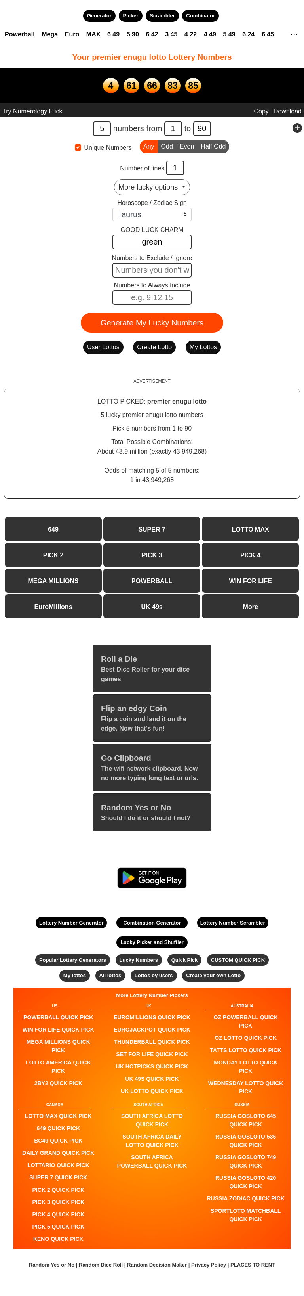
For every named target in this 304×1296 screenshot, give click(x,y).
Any (148, 146)
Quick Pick (184, 960)
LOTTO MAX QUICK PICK (58, 1116)
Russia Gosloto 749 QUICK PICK (245, 1161)
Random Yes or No (51, 1265)
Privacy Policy (208, 1265)
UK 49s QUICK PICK (152, 1079)
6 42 (152, 34)
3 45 (171, 34)
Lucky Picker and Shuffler (152, 942)
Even (187, 146)
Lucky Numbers (139, 960)
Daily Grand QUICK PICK (58, 1153)
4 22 (190, 34)
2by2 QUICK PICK (58, 1083)
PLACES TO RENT (252, 1265)
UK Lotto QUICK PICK (152, 1091)
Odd (167, 146)
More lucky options (149, 187)
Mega (50, 34)
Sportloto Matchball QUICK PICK (246, 1215)
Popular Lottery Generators (72, 960)
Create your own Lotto (213, 975)
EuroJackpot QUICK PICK (152, 1029)
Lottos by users (154, 975)
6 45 (268, 34)
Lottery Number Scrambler (232, 923)
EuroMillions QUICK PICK (152, 1017)
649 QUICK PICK (58, 1128)
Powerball (20, 34)
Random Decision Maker (157, 1265)
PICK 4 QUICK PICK (58, 1214)
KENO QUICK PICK (58, 1239)
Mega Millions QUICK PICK (58, 1046)
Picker (130, 16)
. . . (294, 33)
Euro (72, 34)
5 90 (133, 34)
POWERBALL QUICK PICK (58, 1017)
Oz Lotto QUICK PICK (246, 1038)
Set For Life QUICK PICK (152, 1054)
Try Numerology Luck (32, 111)
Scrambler (162, 16)
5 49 (229, 34)
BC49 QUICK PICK (58, 1140)
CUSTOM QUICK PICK (238, 960)
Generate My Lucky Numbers (152, 322)
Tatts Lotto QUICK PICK (245, 1050)
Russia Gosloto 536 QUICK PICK (245, 1140)
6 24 (248, 34)
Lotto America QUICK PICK (58, 1066)
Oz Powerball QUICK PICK (245, 1021)
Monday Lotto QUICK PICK (245, 1066)
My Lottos (203, 347)
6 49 (113, 34)
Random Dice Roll (101, 1265)
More (250, 606)
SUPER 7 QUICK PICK (58, 1177)
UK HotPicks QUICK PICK (152, 1066)
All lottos (110, 975)
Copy (261, 111)
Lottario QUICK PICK (58, 1165)
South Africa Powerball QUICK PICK (152, 1161)
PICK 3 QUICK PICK (58, 1202)
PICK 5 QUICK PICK (58, 1226)
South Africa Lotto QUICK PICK (152, 1120)
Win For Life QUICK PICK (58, 1029)
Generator (99, 16)
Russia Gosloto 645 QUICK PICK (245, 1120)
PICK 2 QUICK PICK (58, 1190)
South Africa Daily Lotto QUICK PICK (151, 1140)
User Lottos (103, 347)
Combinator (200, 16)
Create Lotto (154, 347)
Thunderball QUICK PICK (152, 1042)
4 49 (210, 34)
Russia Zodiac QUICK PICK (246, 1198)
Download (288, 111)
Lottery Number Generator (71, 923)
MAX (93, 34)
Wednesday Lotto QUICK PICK (245, 1087)
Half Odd (213, 146)
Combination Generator (151, 923)
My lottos (74, 975)
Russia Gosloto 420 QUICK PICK (245, 1182)
